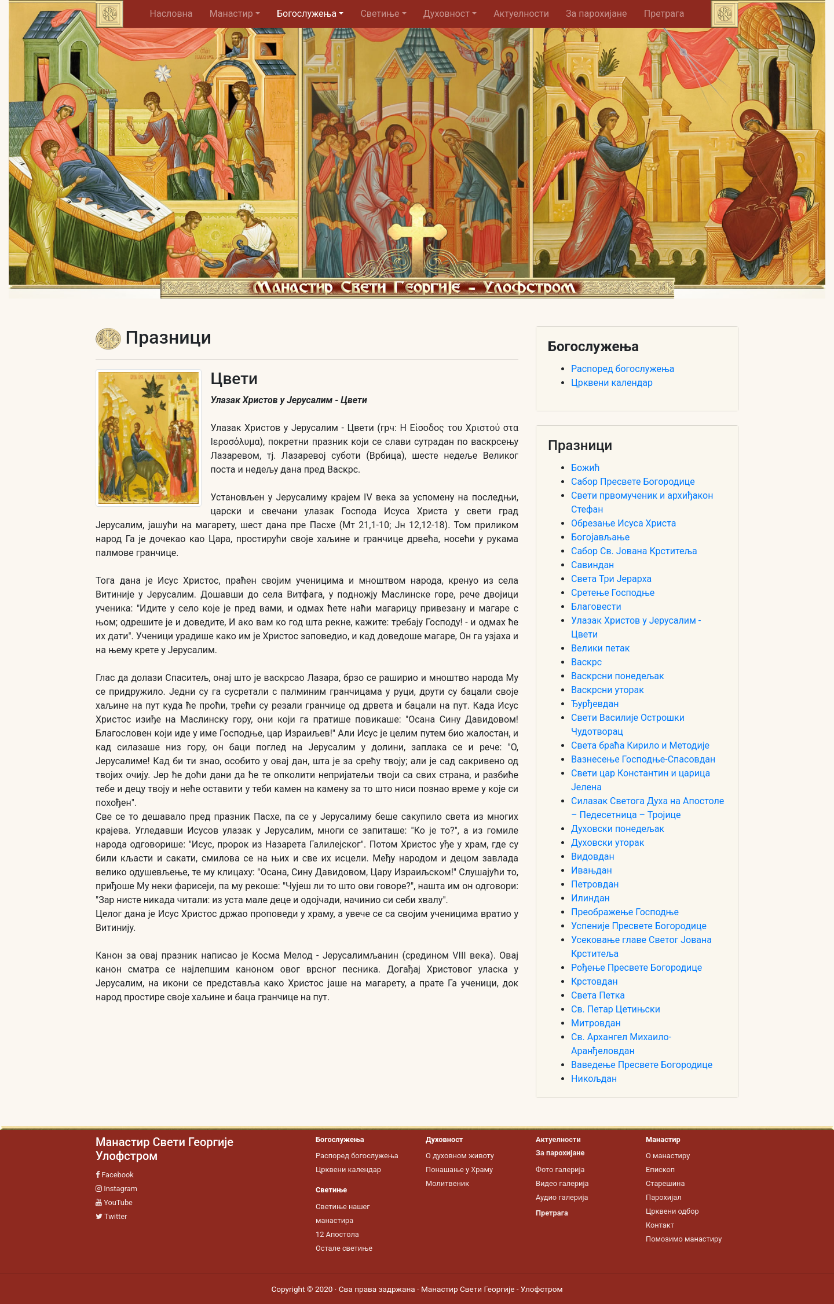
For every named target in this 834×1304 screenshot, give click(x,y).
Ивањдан (591, 870)
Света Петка (598, 995)
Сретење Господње (612, 592)
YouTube (114, 1202)
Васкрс (586, 662)
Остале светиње (344, 1248)
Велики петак (600, 648)
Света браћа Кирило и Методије (640, 745)
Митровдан (596, 1023)
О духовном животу (460, 1155)
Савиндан (592, 564)
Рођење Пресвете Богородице (636, 967)
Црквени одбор (672, 1211)
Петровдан (595, 884)
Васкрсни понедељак (617, 676)
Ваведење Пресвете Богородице (641, 1064)
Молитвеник (447, 1183)
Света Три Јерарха (611, 578)
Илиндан (590, 898)
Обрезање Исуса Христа (623, 523)
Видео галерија (562, 1183)
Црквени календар (612, 382)
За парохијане (596, 13)
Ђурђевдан (595, 703)
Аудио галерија (562, 1197)
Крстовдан (594, 981)
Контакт (660, 1225)
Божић (585, 467)
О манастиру (668, 1155)
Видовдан (592, 856)
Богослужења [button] (306, 13)
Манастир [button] (231, 13)
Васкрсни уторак (607, 689)
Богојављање (600, 537)
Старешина (665, 1183)
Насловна (176, 13)
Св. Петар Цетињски (615, 1009)
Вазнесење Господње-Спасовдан (643, 759)
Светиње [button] (379, 13)
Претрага (664, 13)
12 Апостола (337, 1234)
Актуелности (521, 13)
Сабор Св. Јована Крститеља (634, 551)
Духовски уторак (607, 842)
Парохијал (664, 1197)
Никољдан (594, 1078)
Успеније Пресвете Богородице (639, 925)
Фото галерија (560, 1169)
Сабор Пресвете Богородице (633, 481)
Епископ (660, 1169)
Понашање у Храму (459, 1169)
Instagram (116, 1188)
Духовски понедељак (617, 828)
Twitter (111, 1216)
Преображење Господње (625, 912)
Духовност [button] (446, 13)
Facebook (115, 1174)
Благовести (596, 606)
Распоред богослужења (622, 368)
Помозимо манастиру (684, 1239)
